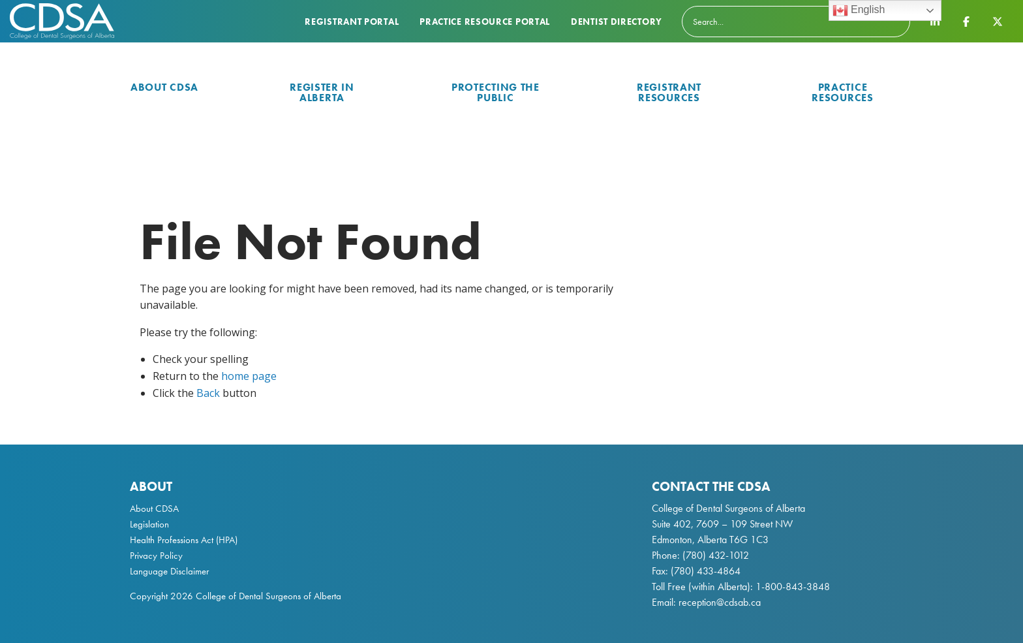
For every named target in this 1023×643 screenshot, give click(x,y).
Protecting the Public (495, 92)
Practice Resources (842, 92)
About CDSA (164, 87)
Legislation (149, 524)
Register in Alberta (322, 92)
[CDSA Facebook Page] (966, 21)
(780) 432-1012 (715, 555)
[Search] (796, 21)
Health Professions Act (171, 539)
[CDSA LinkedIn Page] (935, 21)
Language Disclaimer (169, 571)
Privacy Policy (156, 555)
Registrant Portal (352, 21)
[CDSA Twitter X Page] (997, 21)
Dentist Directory (616, 21)
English (858, 10)
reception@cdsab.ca (720, 602)
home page (249, 376)
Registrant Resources (669, 92)
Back (208, 393)
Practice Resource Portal (485, 21)
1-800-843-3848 (791, 586)
